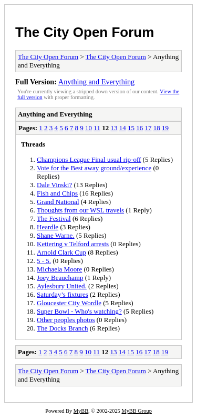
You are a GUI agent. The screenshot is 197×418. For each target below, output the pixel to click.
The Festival (54, 218)
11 (97, 128)
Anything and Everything (96, 81)
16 (139, 128)
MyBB (81, 411)
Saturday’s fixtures (62, 294)
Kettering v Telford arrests (73, 244)
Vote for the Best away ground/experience (94, 168)
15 (131, 128)
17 (147, 128)
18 (156, 128)
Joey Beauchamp (60, 277)
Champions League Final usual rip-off (89, 159)
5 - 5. (44, 261)
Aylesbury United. (62, 286)
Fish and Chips (57, 193)
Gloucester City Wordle (69, 303)
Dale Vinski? (54, 185)
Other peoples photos (66, 320)
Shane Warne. (56, 235)
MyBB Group (136, 411)
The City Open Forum (84, 32)
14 (122, 128)
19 (165, 128)
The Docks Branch (62, 328)
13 (113, 128)
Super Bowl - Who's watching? (79, 311)
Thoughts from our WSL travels (80, 210)
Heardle (47, 227)
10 (88, 128)
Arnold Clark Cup (61, 252)
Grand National (58, 202)
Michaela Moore (59, 269)
